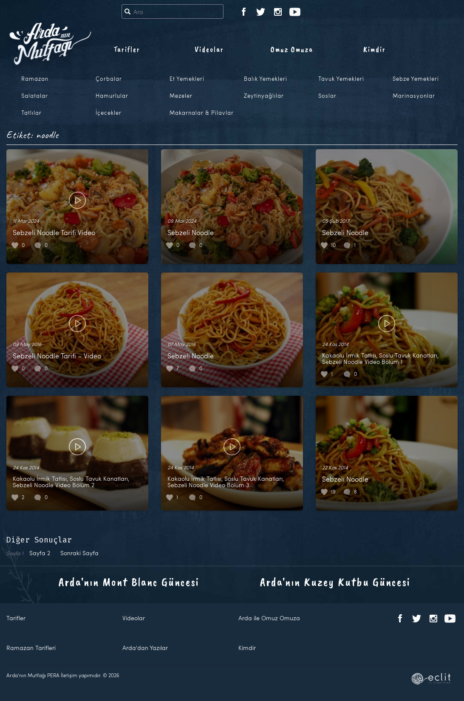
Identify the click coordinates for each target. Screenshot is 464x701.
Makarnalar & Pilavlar (202, 112)
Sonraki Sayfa (79, 553)
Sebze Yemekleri (416, 78)
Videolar (209, 49)
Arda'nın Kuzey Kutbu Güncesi (335, 581)
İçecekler (109, 112)
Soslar (327, 95)
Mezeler (181, 95)
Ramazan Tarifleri (31, 648)
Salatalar (34, 95)
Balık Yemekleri (265, 78)
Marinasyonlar (414, 95)
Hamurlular (112, 95)
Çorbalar (109, 78)
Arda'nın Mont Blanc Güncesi (129, 581)
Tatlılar (31, 112)
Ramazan (34, 78)
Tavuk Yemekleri (341, 78)
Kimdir (374, 49)
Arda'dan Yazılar (145, 648)
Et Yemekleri (187, 78)
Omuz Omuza (292, 49)
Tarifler (126, 49)
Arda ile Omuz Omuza (269, 618)
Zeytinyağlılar (264, 95)
